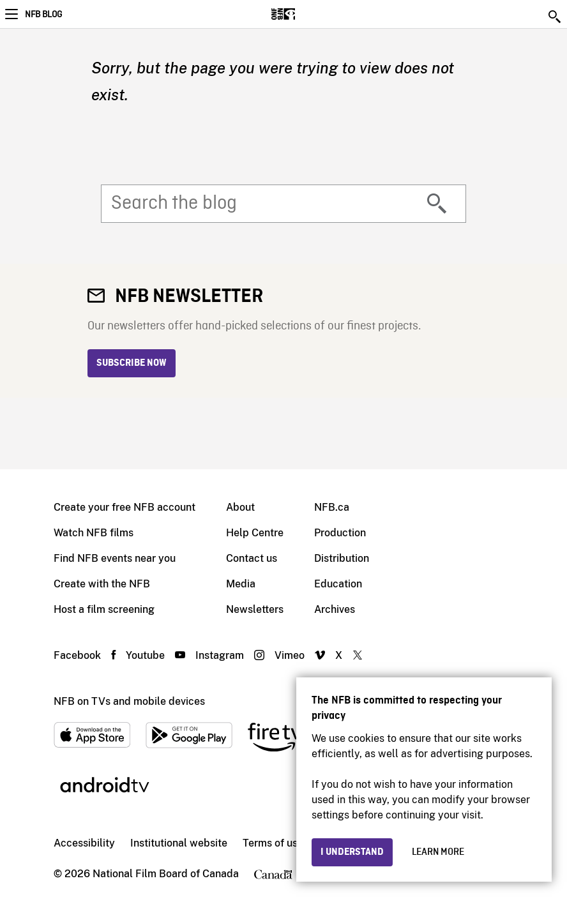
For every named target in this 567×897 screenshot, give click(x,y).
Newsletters (255, 609)
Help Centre (255, 533)
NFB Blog (43, 14)
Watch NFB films (93, 533)
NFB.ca (331, 507)
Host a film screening (104, 609)
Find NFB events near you (115, 558)
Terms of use (273, 843)
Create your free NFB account (124, 507)
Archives (334, 609)
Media (240, 584)
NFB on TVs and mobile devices (129, 701)
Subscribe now (131, 363)
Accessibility (84, 843)
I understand (352, 852)
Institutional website (178, 843)
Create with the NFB (102, 584)
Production (340, 533)
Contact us (251, 558)
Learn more (438, 852)
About (240, 507)
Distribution (341, 558)
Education (338, 584)
